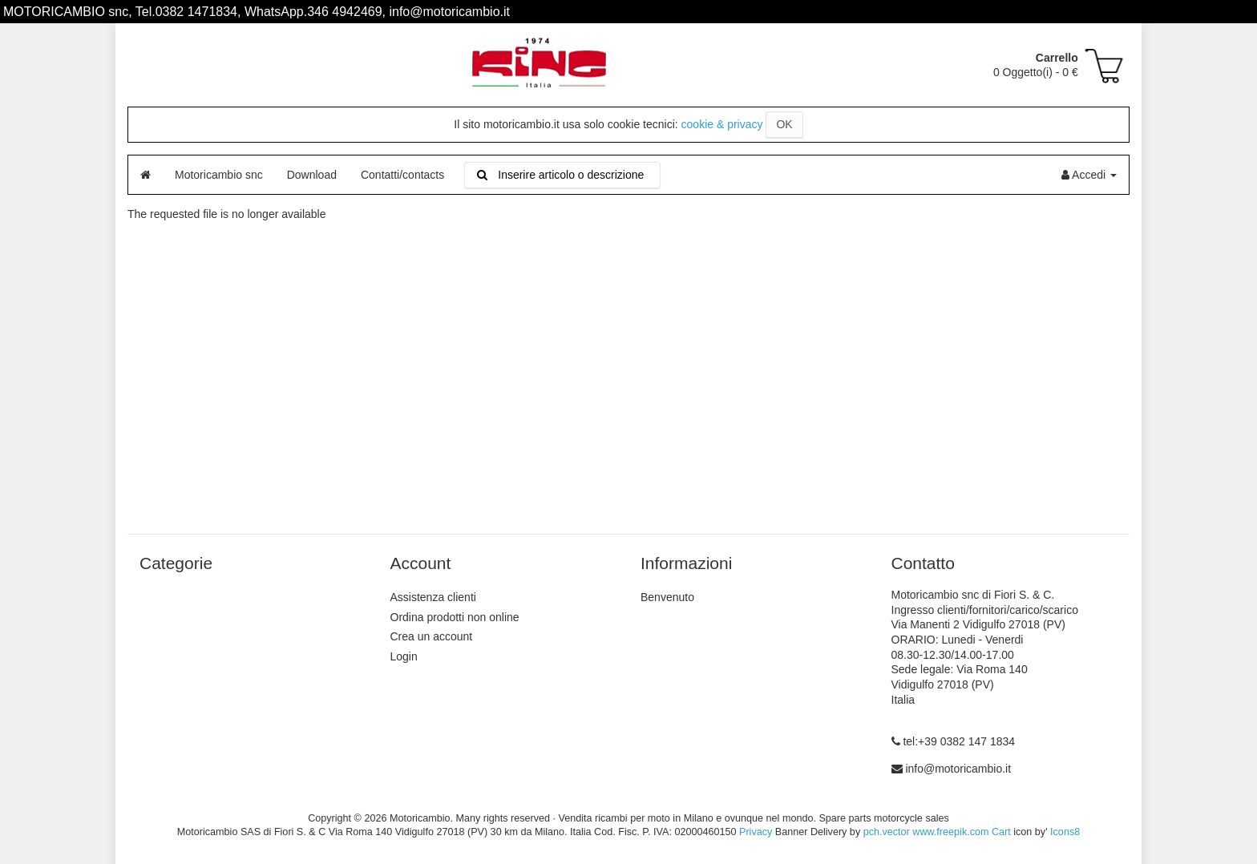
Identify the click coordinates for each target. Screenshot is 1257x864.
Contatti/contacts (402, 174)
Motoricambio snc (219, 174)
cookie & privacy (722, 124)
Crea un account (431, 636)
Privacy (755, 832)
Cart (1001, 832)
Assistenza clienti (433, 597)
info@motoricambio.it (958, 768)
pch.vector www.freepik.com (926, 832)
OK (784, 124)
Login (404, 656)
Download (312, 174)
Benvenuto (667, 597)
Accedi (1089, 174)
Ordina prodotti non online (454, 617)
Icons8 (1065, 832)
